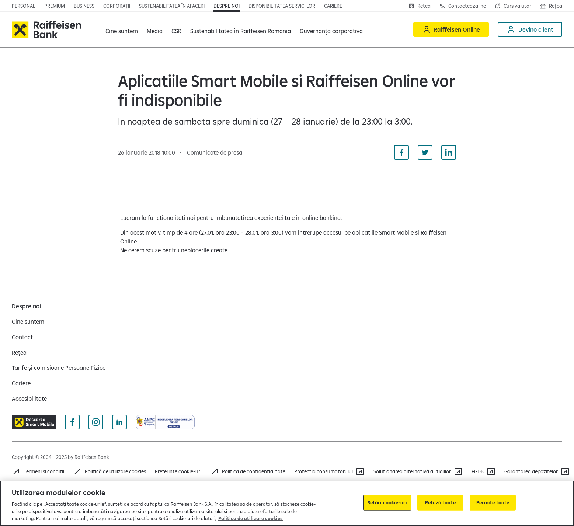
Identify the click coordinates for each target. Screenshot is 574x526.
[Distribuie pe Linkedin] (448, 152)
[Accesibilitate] (29, 398)
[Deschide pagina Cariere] (333, 6)
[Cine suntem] (28, 321)
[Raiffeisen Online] (451, 29)
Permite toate (492, 502)
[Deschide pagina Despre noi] (226, 6)
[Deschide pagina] (84, 6)
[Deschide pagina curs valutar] (513, 6)
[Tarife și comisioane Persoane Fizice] (58, 367)
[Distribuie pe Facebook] (401, 152)
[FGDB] (483, 471)
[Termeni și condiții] (38, 471)
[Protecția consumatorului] (329, 471)
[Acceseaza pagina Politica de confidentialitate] (247, 471)
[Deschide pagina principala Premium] (54, 6)
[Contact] (22, 337)
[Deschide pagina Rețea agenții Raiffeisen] (551, 6)
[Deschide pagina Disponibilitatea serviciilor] (281, 6)
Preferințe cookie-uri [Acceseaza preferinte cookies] (178, 471)
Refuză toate (440, 502)
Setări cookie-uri (387, 502)
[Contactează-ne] (462, 6)
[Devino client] (530, 29)
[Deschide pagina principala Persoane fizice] (23, 6)
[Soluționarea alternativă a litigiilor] (418, 471)
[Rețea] (419, 6)
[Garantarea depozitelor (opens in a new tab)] (537, 471)
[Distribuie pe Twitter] (425, 152)
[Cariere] (21, 383)
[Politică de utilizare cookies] (109, 471)
